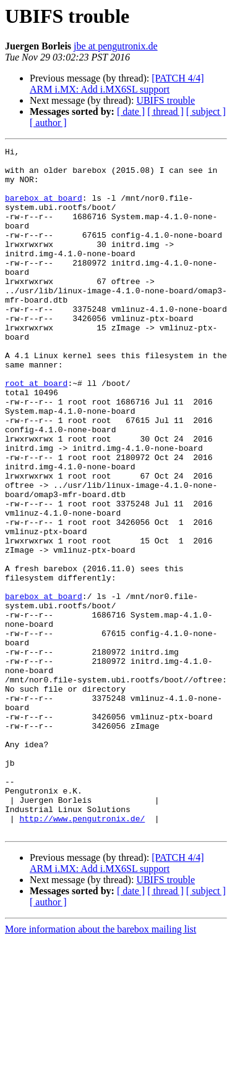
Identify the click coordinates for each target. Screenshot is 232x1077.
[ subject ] (206, 111)
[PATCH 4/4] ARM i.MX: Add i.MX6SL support (117, 83)
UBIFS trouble (165, 100)
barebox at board (43, 208)
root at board (36, 431)
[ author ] (48, 122)
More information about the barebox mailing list (100, 1066)
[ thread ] (165, 111)
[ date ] (131, 111)
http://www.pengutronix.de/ (82, 953)
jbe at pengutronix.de (116, 46)
